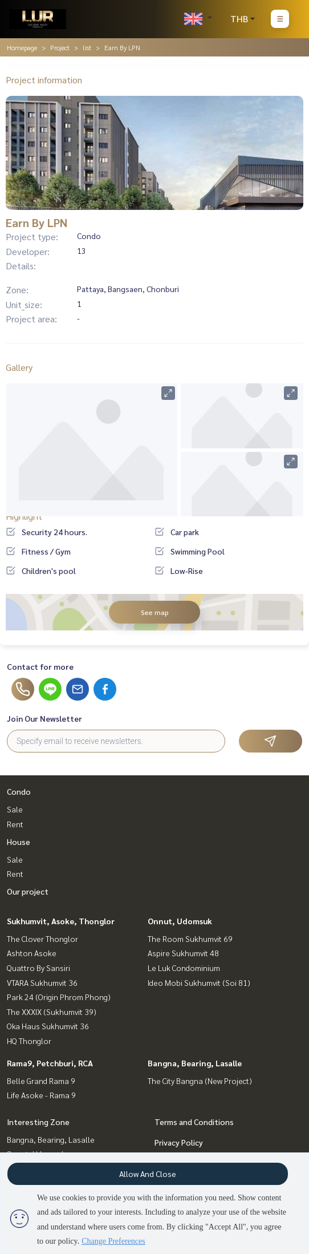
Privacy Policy (178, 1142)
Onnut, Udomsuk (180, 921)
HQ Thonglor (29, 1040)
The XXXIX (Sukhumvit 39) (51, 1011)
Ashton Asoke (31, 953)
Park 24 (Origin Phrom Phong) (59, 997)
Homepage (22, 47)
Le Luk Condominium (184, 967)
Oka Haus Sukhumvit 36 (48, 1026)
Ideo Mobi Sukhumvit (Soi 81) (199, 982)
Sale (15, 809)
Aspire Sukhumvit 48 (183, 953)
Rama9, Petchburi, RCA (50, 1063)
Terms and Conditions (194, 1122)
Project (60, 47)
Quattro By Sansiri (38, 967)
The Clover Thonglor (42, 938)
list (87, 47)
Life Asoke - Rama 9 (41, 1095)
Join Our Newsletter (44, 718)
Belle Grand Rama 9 (41, 1080)
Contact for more (40, 666)
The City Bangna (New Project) (200, 1080)
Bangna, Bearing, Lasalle (195, 1063)
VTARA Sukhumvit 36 (42, 982)
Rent (15, 824)
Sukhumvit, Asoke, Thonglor (61, 921)
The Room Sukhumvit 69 (190, 938)
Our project (27, 891)
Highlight (24, 516)
